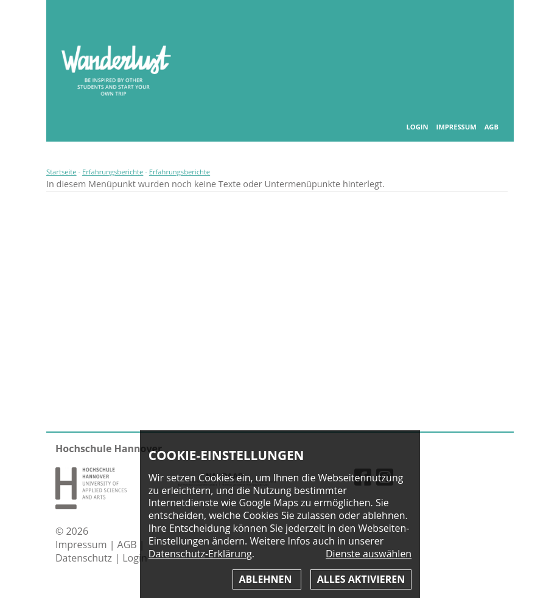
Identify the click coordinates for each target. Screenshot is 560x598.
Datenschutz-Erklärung (200, 553)
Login (417, 127)
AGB (492, 127)
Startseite (61, 171)
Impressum (456, 127)
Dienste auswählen (368, 554)
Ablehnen (267, 579)
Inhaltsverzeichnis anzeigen (490, 24)
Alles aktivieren (361, 579)
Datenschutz (84, 558)
